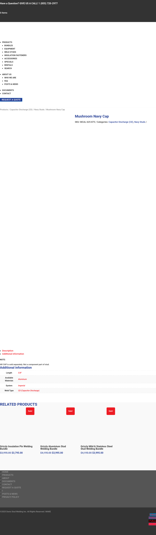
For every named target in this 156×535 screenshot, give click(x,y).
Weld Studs (10, 52)
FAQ (6, 81)
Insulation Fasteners (15, 55)
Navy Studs (39, 109)
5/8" (20, 373)
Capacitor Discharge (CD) (21, 109)
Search (8, 68)
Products (7, 42)
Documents (8, 90)
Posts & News (11, 84)
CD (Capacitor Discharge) (28, 390)
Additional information (13, 354)
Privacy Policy (10, 497)
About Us (6, 74)
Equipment (9, 49)
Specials (8, 62)
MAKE (48, 511)
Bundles (8, 45)
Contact (6, 93)
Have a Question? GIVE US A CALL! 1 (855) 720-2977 (29, 3)
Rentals (8, 65)
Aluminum (22, 379)
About (5, 478)
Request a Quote (11, 99)
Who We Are (10, 78)
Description (7, 350)
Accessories (10, 58)
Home (5, 472)
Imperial (21, 385)
